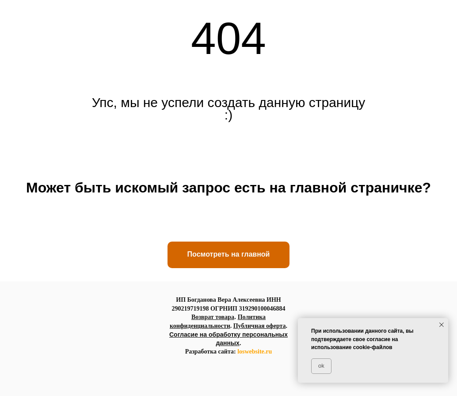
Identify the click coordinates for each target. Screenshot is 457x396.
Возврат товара (212, 317)
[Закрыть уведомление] (441, 324)
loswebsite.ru (254, 351)
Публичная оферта (259, 326)
